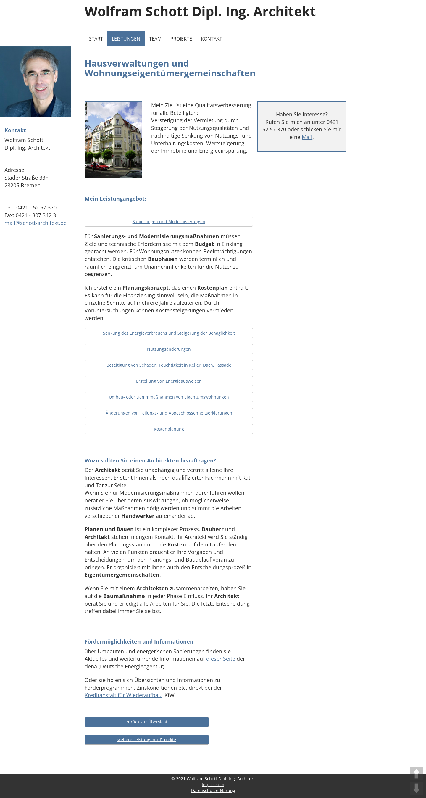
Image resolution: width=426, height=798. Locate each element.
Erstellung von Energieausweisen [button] (169, 381)
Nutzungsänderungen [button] (169, 349)
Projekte (181, 39)
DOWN (416, 788)
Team (155, 39)
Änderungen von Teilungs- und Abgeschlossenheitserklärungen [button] (169, 413)
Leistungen (126, 39)
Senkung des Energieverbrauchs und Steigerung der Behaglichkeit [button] (169, 333)
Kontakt (211, 39)
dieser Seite (220, 658)
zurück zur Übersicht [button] (146, 722)
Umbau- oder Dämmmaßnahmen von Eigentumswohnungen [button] (169, 397)
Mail (307, 137)
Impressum (213, 784)
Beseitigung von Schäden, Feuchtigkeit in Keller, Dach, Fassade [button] (168, 365)
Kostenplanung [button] (169, 429)
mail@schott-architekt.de (35, 222)
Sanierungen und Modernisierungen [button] (169, 221)
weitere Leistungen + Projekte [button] (146, 739)
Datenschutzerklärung (213, 790)
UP (416, 773)
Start (96, 39)
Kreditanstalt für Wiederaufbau (123, 695)
